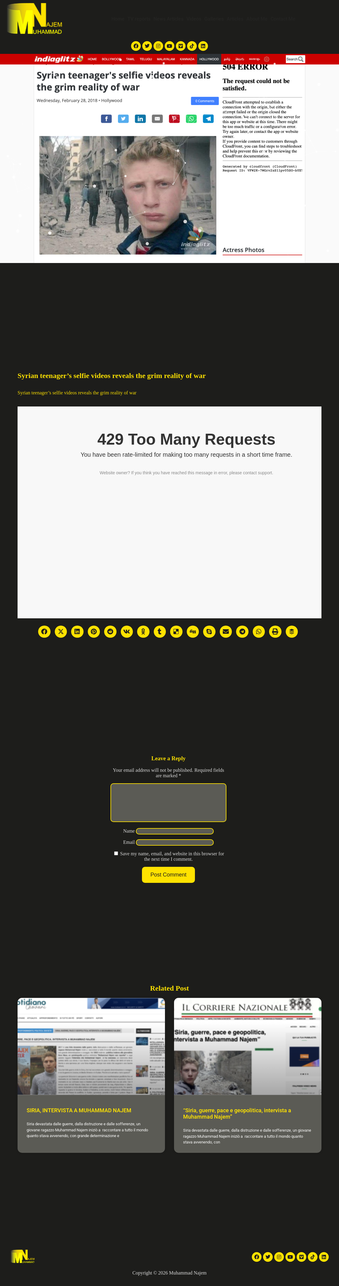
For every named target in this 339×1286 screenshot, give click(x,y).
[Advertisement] (169, 308)
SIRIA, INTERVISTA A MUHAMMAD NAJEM (79, 1117)
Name (129, 838)
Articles (235, 19)
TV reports (138, 19)
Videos (193, 19)
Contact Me (283, 19)
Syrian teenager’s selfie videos (47, 392)
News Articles (168, 19)
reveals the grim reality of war (107, 392)
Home (117, 19)
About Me (257, 19)
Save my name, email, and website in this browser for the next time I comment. (172, 863)
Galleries (214, 19)
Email (129, 849)
